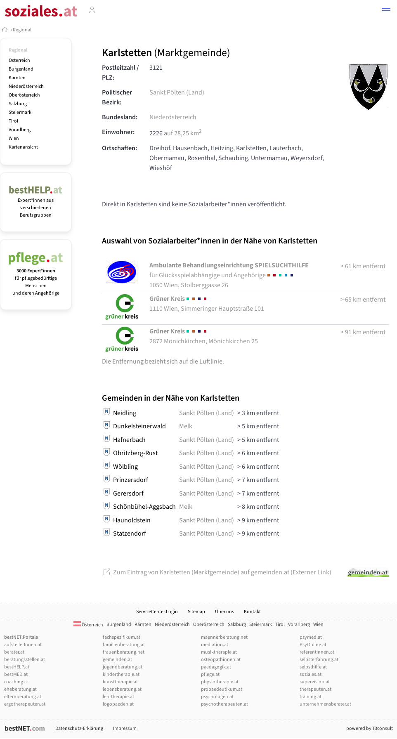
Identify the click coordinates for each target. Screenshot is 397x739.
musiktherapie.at (219, 652)
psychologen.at (217, 696)
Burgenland (21, 69)
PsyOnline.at (313, 644)
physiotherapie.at (220, 681)
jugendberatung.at (122, 667)
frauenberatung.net (123, 652)
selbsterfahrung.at (319, 659)
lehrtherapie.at (118, 696)
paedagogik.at (216, 667)
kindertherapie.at (121, 674)
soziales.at (310, 674)
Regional (22, 29)
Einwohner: (118, 132)
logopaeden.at (118, 704)
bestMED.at (16, 674)
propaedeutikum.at (221, 689)
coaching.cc (16, 681)
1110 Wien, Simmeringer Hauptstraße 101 (206, 303)
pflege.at (210, 674)
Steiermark (20, 112)
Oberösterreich (24, 95)
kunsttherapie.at (120, 681)
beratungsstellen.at (24, 659)
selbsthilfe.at (313, 667)
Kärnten (17, 77)
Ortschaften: (119, 148)
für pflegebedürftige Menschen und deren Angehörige (36, 278)
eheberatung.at (20, 689)
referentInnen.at (317, 652)
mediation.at (214, 644)
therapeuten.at (315, 689)
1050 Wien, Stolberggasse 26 (229, 275)
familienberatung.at (124, 644)
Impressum (125, 728)
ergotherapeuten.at (24, 704)
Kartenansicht (23, 147)
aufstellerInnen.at (23, 644)
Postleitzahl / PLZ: (120, 72)
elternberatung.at (22, 696)
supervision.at (315, 681)
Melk (185, 426)
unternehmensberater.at (325, 704)
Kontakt (252, 611)
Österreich (19, 60)
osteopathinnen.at (221, 659)
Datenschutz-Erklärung (79, 728)
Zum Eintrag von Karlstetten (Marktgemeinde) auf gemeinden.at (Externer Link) (216, 572)
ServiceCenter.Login (157, 611)
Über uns (224, 611)
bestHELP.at (16, 667)
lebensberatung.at (122, 689)
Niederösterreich (26, 86)
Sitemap (196, 611)
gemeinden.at (117, 659)
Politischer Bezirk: (117, 97)
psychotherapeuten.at (224, 704)
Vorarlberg (20, 129)
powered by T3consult (369, 728)
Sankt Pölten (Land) (176, 92)
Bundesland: (119, 117)
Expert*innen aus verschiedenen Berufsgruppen (36, 204)
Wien (14, 138)
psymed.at (311, 637)
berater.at (14, 652)
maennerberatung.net (224, 637)
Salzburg (18, 103)
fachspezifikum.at (121, 637)
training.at (310, 696)
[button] (386, 10)
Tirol (13, 121)
